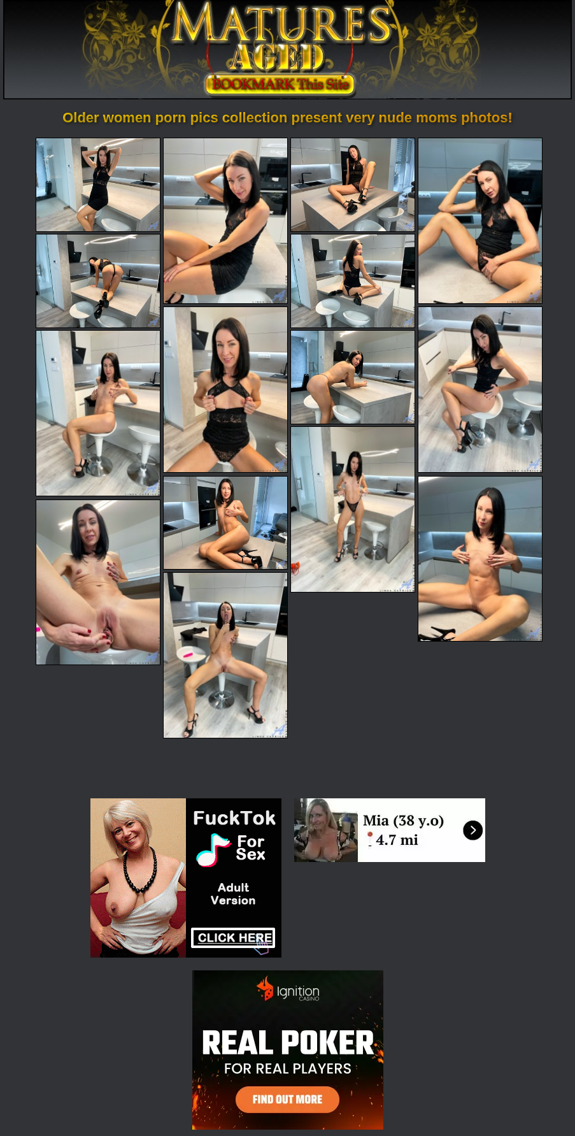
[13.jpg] (480, 559)
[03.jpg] (352, 185)
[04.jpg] (480, 221)
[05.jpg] (98, 281)
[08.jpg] (480, 389)
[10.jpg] (352, 377)
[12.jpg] (225, 523)
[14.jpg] (98, 583)
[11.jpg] (352, 509)
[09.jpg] (98, 413)
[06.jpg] (352, 281)
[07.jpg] (225, 389)
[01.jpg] (98, 185)
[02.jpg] (225, 221)
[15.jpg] (225, 655)
